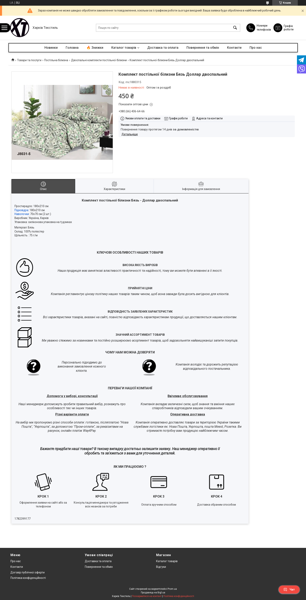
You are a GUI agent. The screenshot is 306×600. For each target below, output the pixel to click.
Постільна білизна (56, 60)
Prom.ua (172, 589)
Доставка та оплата (162, 48)
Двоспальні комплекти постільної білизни (99, 60)
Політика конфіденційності (28, 577)
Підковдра (21, 210)
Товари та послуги (29, 60)
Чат (289, 589)
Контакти (234, 48)
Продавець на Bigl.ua (153, 592)
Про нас (256, 48)
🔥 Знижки (95, 48)
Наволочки (21, 214)
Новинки (51, 48)
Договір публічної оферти (27, 572)
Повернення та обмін (202, 48)
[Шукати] (235, 28)
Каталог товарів (123, 48)
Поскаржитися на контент (147, 596)
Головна (72, 48)
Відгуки (161, 566)
